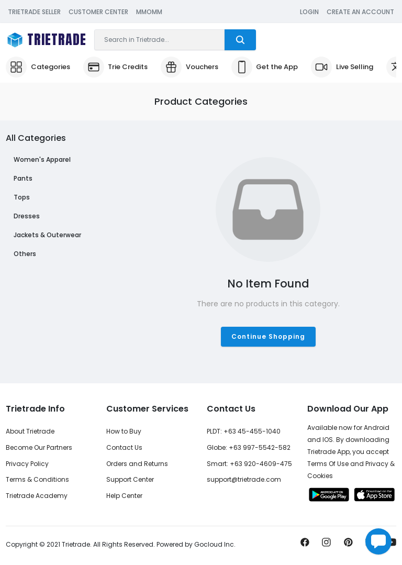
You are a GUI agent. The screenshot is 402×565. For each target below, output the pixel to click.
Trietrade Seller (34, 11)
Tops (22, 197)
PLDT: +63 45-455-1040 (244, 431)
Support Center (130, 479)
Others (25, 253)
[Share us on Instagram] (326, 544)
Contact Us (124, 447)
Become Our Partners (39, 447)
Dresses (27, 216)
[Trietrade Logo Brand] (46, 40)
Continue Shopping (268, 336)
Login (309, 11)
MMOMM (149, 11)
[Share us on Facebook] (305, 544)
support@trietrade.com (244, 479)
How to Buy (123, 431)
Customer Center (98, 11)
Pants (23, 178)
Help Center (124, 495)
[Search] (159, 39)
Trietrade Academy (37, 495)
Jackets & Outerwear (47, 234)
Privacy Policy (27, 463)
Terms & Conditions (37, 479)
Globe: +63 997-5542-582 (249, 447)
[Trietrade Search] (240, 39)
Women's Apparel (42, 159)
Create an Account (360, 11)
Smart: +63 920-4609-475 (249, 463)
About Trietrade (30, 431)
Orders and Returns (137, 463)
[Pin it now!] (348, 544)
